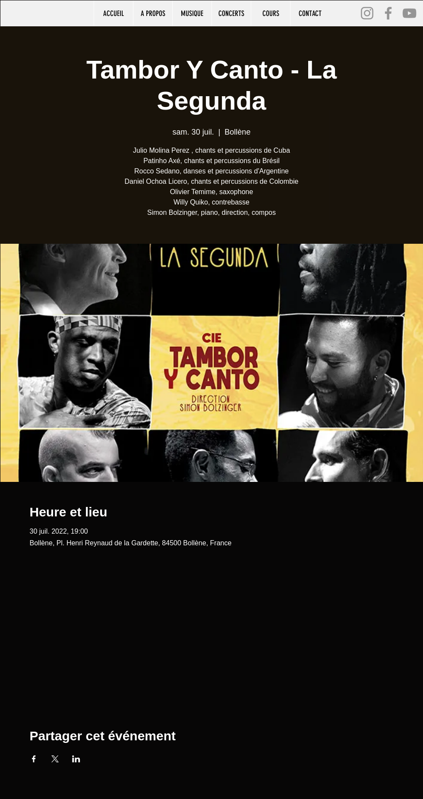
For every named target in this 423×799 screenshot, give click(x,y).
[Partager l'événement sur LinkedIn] (76, 758)
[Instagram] (367, 13)
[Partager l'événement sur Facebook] (34, 758)
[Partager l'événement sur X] (55, 758)
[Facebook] (388, 13)
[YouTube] (409, 13)
